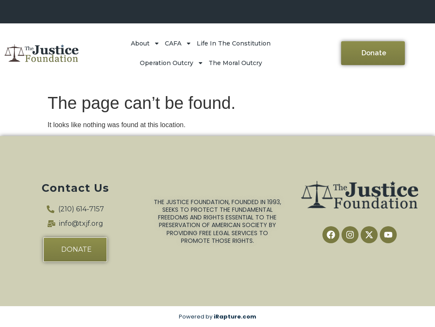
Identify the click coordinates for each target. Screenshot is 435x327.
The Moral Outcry (235, 63)
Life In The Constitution (234, 43)
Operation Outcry (171, 63)
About (145, 43)
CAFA (178, 43)
